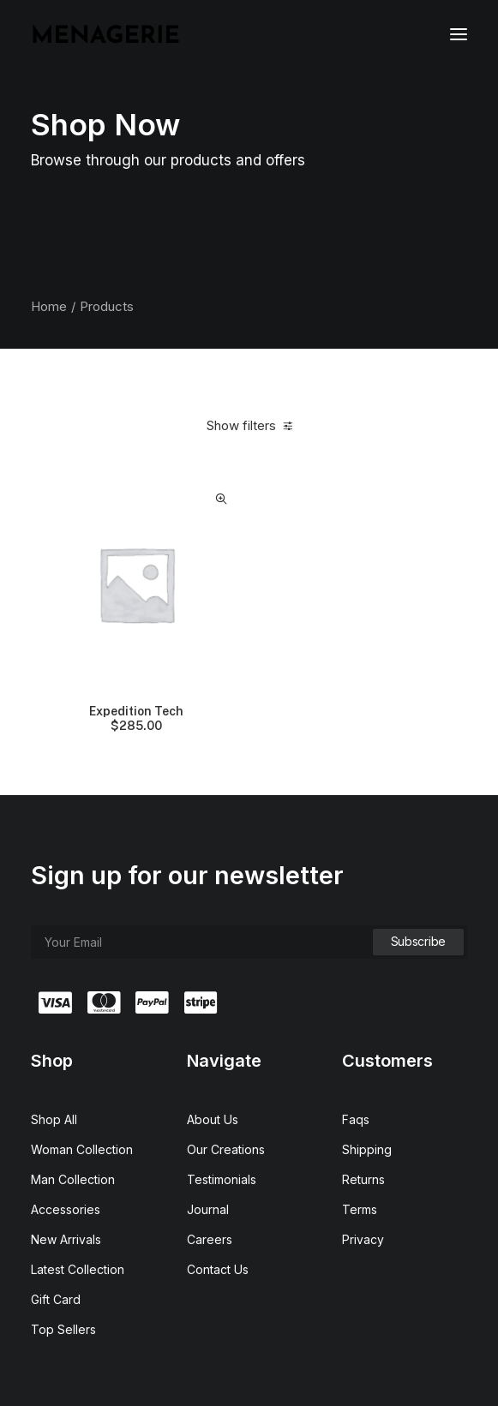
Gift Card (56, 1299)
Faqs (355, 1119)
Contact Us (218, 1269)
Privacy (363, 1239)
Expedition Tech (136, 718)
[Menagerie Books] (105, 34)
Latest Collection (77, 1269)
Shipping (367, 1149)
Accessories (65, 1209)
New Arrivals (66, 1239)
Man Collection (73, 1179)
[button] (458, 34)
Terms (359, 1209)
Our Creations (226, 1149)
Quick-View (221, 499)
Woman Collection (82, 1149)
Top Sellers (63, 1329)
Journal (208, 1209)
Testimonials (221, 1179)
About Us (212, 1119)
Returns (363, 1179)
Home (49, 306)
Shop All (54, 1119)
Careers (209, 1239)
